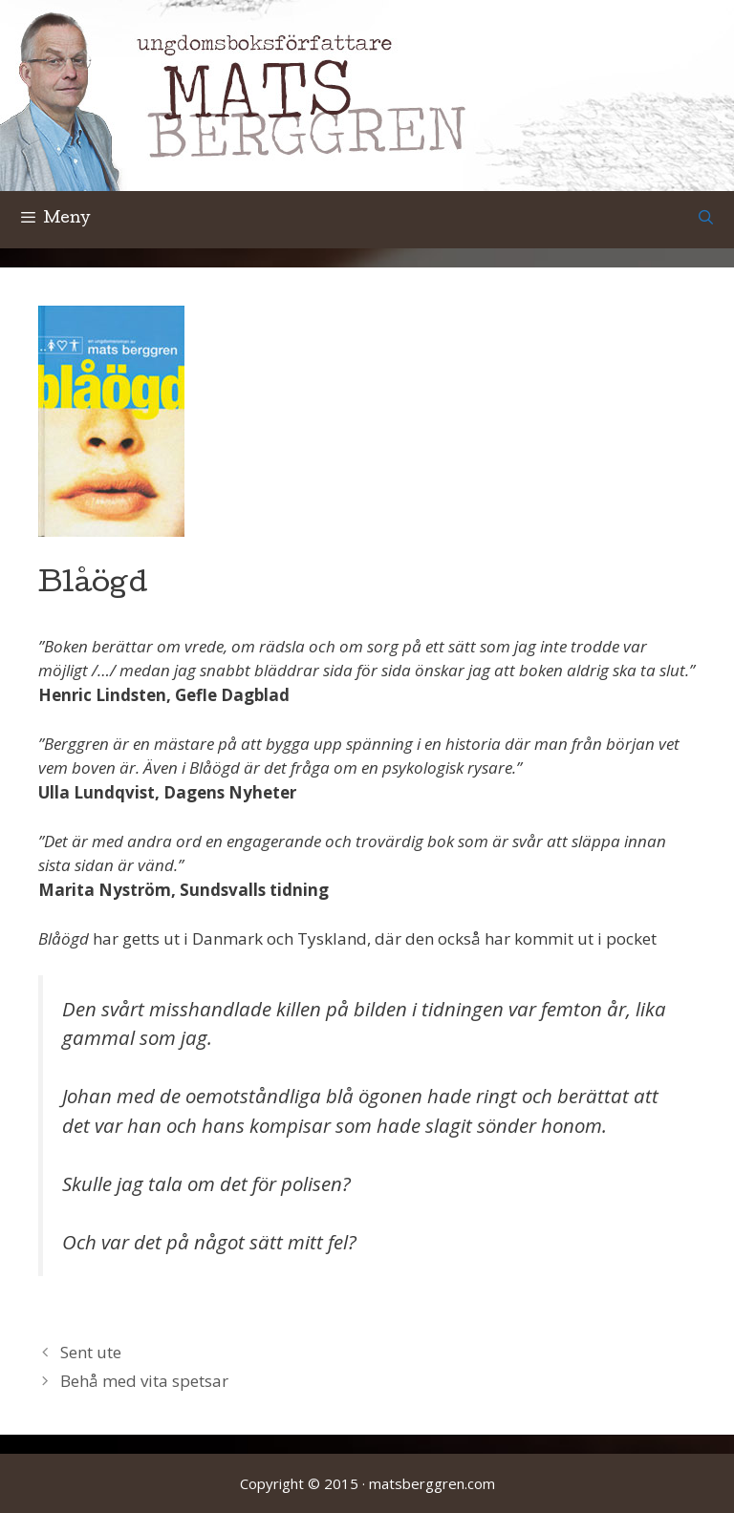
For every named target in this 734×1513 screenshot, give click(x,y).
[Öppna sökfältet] (706, 219)
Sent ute (90, 1352)
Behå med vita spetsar (144, 1381)
